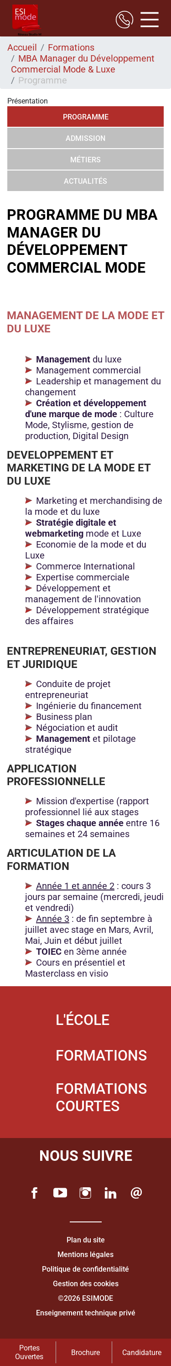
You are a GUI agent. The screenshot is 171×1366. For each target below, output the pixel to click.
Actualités (85, 181)
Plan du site (86, 1240)
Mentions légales (85, 1254)
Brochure (85, 1352)
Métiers (85, 159)
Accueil (22, 47)
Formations (71, 47)
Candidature (141, 1352)
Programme (86, 117)
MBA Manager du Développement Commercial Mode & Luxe (83, 64)
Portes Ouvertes (29, 1352)
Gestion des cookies (86, 1283)
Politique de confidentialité (85, 1269)
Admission (85, 138)
